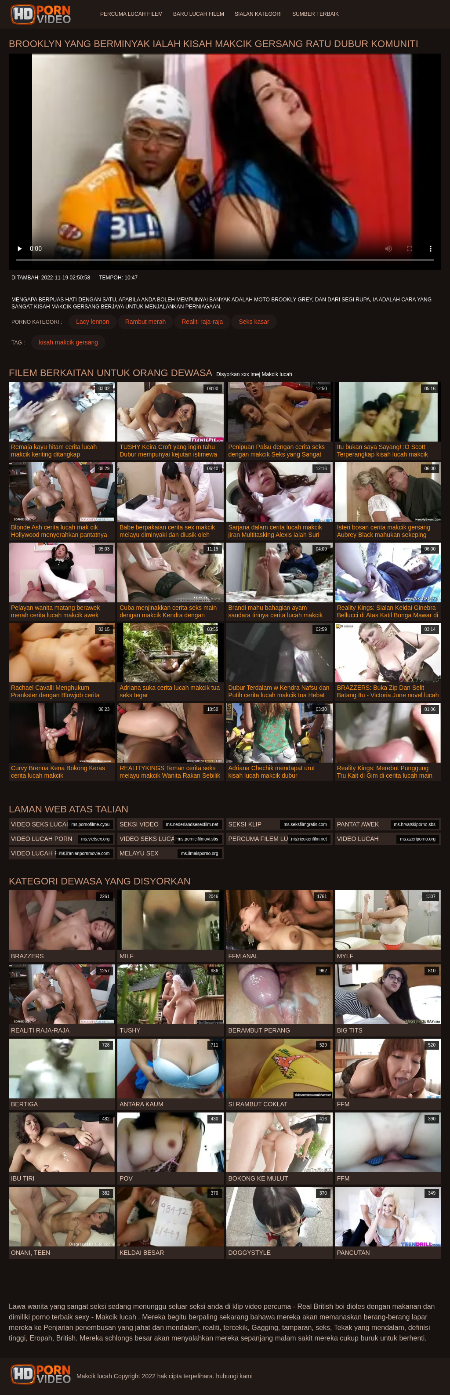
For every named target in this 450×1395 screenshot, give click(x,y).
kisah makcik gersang (68, 342)
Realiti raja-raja (202, 321)
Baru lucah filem (198, 14)
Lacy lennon (92, 321)
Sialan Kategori (258, 14)
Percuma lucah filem (131, 14)
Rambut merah (145, 321)
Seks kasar (254, 321)
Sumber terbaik (315, 14)
